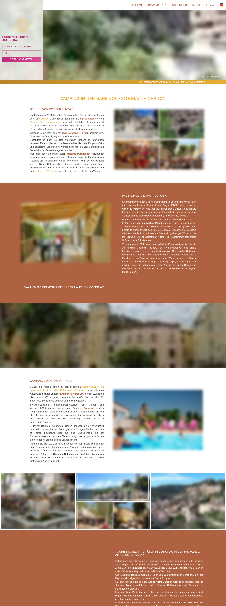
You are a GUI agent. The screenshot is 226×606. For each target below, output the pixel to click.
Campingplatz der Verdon (153, 82)
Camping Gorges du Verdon (44, 122)
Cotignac (43, 118)
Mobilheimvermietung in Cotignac (162, 202)
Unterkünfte (179, 5)
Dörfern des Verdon (44, 171)
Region (196, 5)
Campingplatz (157, 5)
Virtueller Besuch (211, 76)
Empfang (138, 5)
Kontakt (211, 5)
